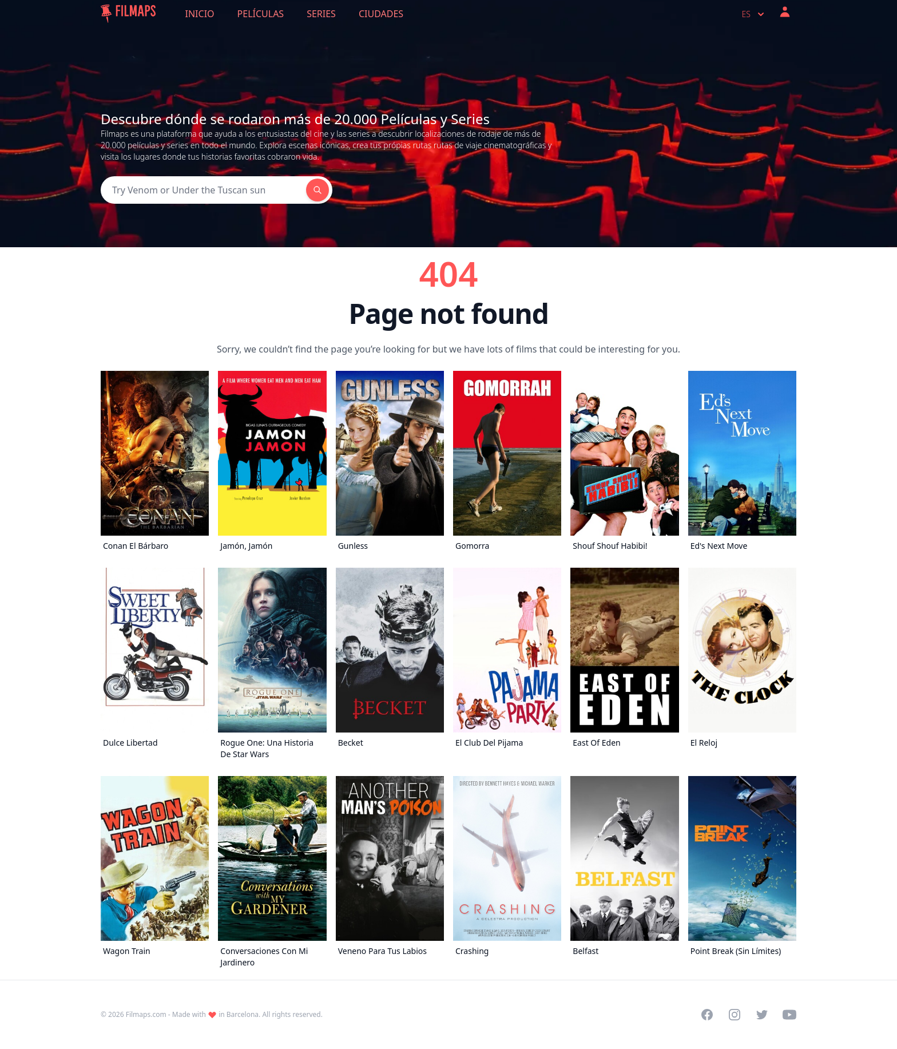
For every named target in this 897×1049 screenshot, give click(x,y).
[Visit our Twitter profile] (762, 1015)
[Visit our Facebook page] (707, 1015)
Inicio (200, 13)
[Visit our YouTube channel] (789, 1015)
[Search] (203, 190)
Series (321, 13)
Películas (260, 13)
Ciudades (381, 13)
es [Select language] (754, 14)
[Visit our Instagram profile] (734, 1015)
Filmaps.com (146, 1014)
